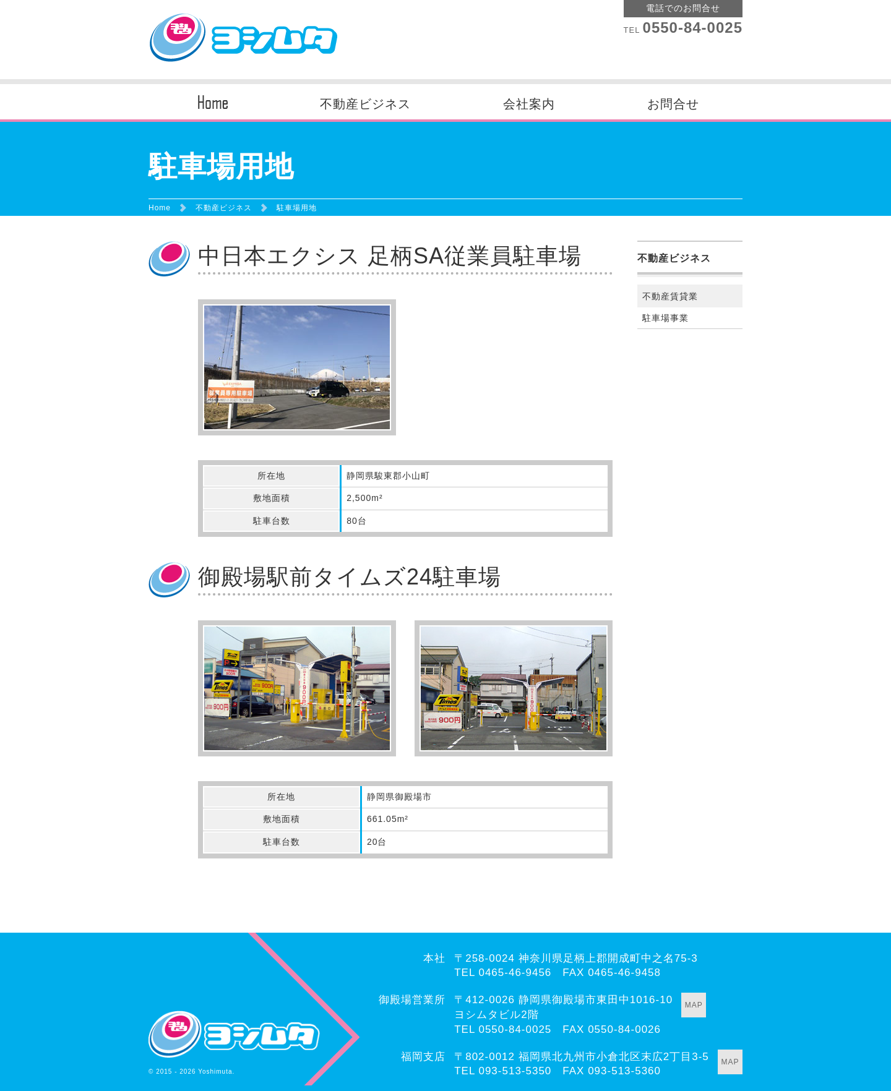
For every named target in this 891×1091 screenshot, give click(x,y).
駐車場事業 (665, 318)
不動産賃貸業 (670, 296)
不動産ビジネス (365, 104)
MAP (694, 1005)
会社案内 (529, 104)
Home (159, 207)
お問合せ (673, 104)
